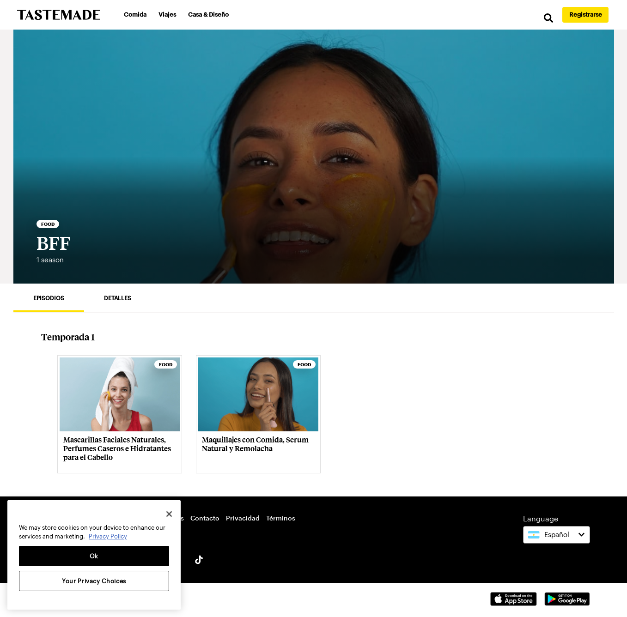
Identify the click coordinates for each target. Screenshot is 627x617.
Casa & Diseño (208, 14)
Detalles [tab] (117, 298)
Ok (94, 556)
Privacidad (243, 518)
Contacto (204, 518)
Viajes (167, 14)
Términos (280, 518)
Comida (135, 14)
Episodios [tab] (48, 298)
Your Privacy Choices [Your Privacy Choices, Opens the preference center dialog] (94, 581)
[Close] (169, 514)
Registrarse (585, 14)
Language (540, 518)
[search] (548, 18)
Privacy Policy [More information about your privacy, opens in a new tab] (108, 536)
